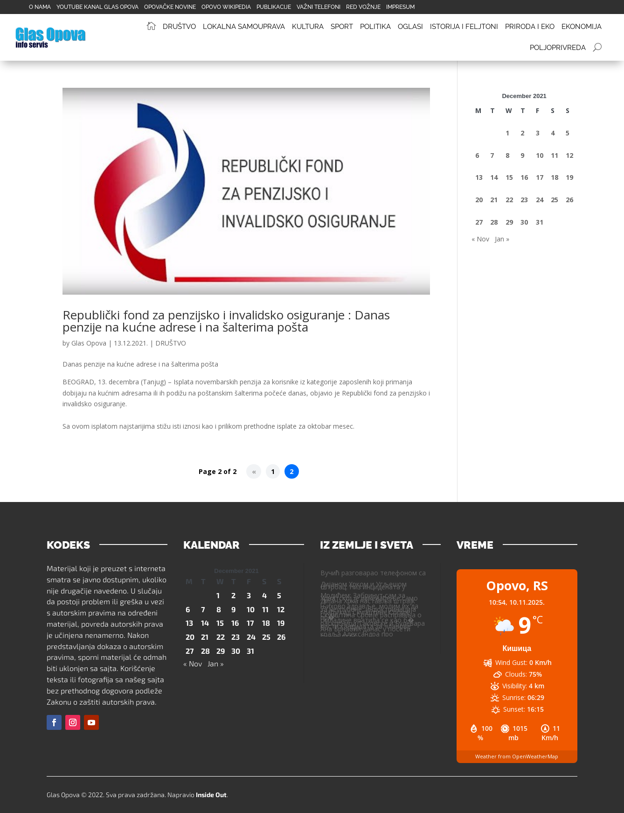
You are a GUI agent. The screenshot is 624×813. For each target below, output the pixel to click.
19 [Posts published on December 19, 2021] (569, 177)
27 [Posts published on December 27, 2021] (479, 222)
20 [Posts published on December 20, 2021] (479, 199)
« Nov (480, 238)
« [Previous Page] (254, 471)
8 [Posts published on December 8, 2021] (507, 155)
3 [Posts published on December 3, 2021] (538, 132)
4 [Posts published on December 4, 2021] (553, 132)
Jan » (502, 238)
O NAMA (40, 7)
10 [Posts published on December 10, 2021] (539, 155)
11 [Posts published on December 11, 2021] (554, 155)
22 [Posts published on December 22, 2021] (509, 199)
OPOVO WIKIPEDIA (226, 7)
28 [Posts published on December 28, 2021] (494, 222)
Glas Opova (88, 343)
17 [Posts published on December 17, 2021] (539, 177)
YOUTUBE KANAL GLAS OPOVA (97, 7)
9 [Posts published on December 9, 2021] (522, 155)
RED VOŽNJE (363, 7)
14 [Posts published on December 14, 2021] (494, 177)
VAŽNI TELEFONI (318, 7)
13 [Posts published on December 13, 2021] (479, 177)
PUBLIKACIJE (274, 7)
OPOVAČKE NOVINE (170, 7)
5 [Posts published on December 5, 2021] (567, 132)
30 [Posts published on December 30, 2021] (524, 222)
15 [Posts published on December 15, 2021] (509, 177)
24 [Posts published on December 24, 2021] (539, 199)
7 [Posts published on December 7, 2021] (492, 155)
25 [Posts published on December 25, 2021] (554, 199)
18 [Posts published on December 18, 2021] (554, 177)
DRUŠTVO (170, 343)
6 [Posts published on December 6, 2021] (477, 155)
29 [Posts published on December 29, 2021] (509, 222)
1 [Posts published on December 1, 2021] (507, 132)
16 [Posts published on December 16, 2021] (524, 177)
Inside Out (211, 795)
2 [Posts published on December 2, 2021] (522, 132)
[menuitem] (154, 26)
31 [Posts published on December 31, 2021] (539, 222)
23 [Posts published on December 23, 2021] (524, 199)
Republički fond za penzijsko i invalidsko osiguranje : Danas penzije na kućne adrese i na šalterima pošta (226, 320)
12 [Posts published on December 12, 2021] (569, 155)
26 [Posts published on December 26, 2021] (569, 199)
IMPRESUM (400, 7)
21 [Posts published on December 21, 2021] (494, 199)
